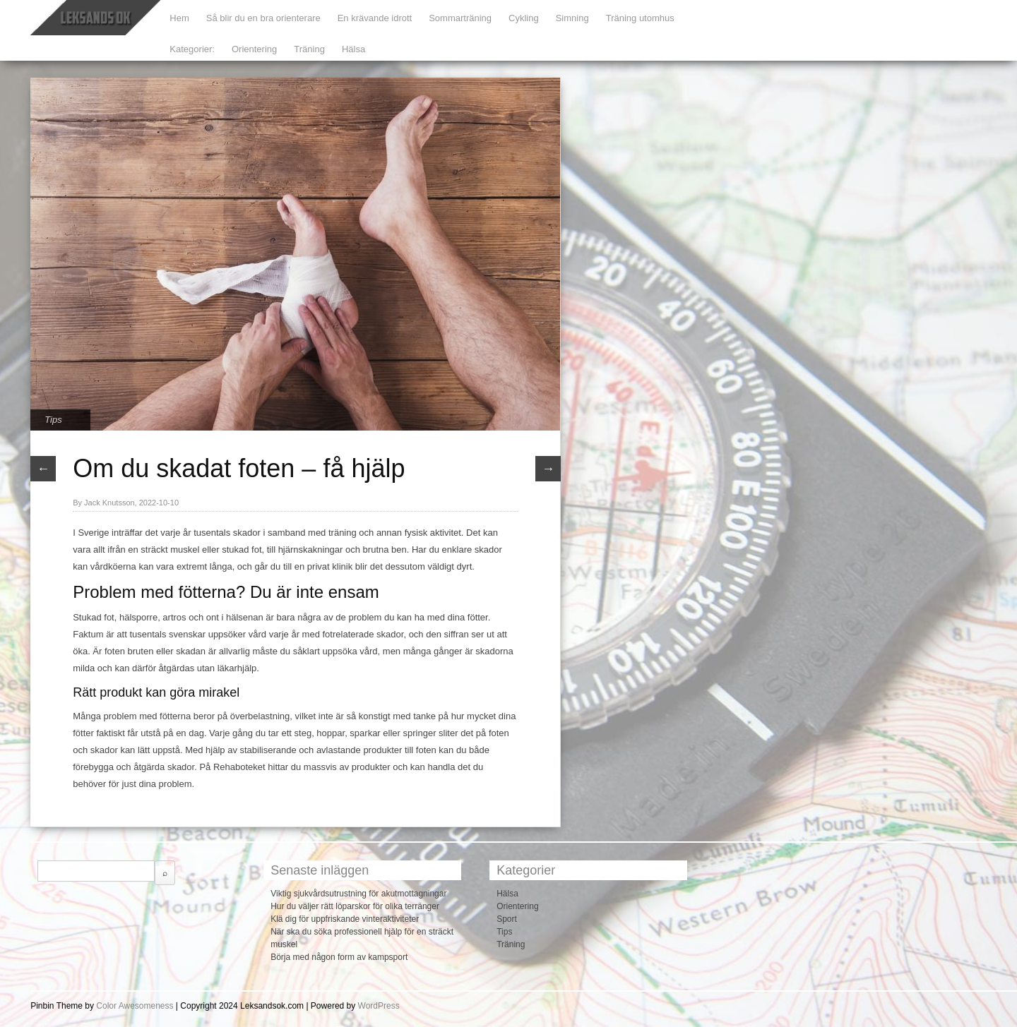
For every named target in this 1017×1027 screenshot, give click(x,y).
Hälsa (353, 49)
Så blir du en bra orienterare (263, 18)
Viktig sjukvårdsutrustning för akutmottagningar (358, 894)
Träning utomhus (640, 18)
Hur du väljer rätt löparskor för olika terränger (354, 906)
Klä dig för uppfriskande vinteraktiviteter (344, 919)
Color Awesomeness (134, 1006)
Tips (52, 419)
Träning (309, 49)
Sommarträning (460, 18)
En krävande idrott (375, 18)
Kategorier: (192, 49)
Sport (506, 919)
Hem (179, 18)
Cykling (524, 18)
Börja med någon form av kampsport (339, 957)
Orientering (254, 49)
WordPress (379, 1006)
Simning (572, 18)
